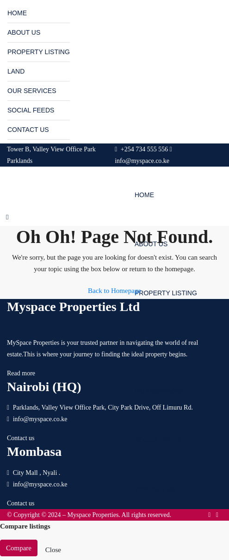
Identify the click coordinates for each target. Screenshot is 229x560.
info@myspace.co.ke (40, 419)
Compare (18, 548)
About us (23, 32)
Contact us (21, 438)
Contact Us (28, 129)
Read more (21, 373)
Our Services (31, 90)
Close (53, 550)
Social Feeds (30, 110)
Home (17, 13)
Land (16, 71)
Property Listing (38, 52)
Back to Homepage (114, 290)
